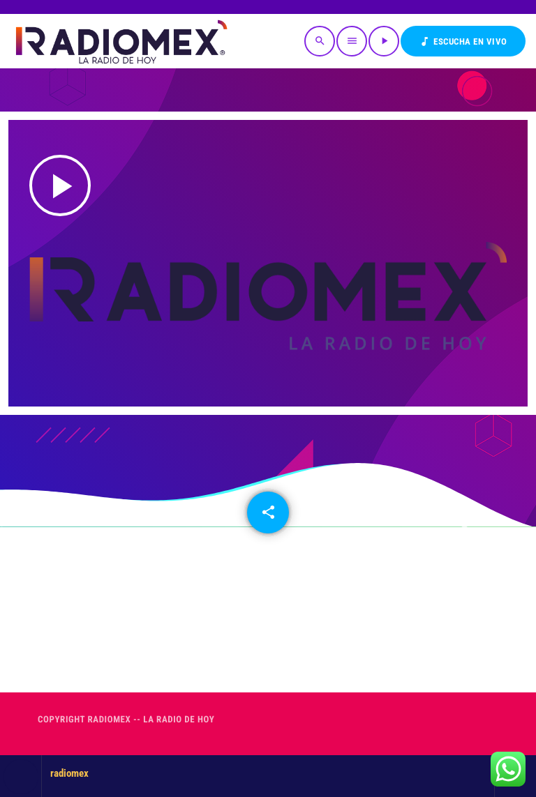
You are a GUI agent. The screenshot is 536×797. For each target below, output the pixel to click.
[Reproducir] (383, 41)
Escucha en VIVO (463, 41)
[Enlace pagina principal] (120, 41)
